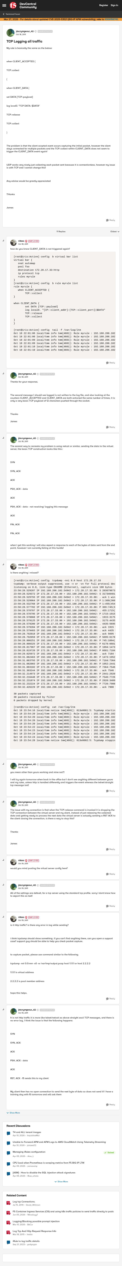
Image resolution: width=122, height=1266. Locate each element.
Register (103, 5)
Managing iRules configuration (29, 1152)
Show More (13, 1113)
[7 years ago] (18, 1205)
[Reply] (110, 220)
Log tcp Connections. (24, 1201)
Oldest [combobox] (115, 231)
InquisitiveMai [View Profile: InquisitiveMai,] (33, 1135)
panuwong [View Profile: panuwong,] (32, 1166)
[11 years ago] (18, 1234)
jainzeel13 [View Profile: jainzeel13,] (31, 1145)
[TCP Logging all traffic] (23, 244)
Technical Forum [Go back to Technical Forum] (11, 14)
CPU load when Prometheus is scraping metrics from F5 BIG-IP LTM (48, 1162)
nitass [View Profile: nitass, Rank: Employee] (21, 241)
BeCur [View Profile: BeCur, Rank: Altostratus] (30, 1224)
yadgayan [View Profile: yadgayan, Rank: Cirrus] (32, 1244)
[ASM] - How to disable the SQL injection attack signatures (44, 1172)
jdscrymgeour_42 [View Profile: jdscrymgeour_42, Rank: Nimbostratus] (25, 31)
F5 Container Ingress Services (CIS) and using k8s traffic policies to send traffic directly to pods (63, 1211)
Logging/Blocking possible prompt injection (36, 1221)
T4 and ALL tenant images (27, 1132)
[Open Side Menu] (4, 5)
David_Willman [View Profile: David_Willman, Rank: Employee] (33, 1205)
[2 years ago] (19, 1244)
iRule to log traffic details (26, 1241)
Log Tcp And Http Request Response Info (34, 1231)
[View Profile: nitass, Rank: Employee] (13, 242)
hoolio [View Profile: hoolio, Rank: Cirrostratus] (29, 1234)
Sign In (114, 5)
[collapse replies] (3, 241)
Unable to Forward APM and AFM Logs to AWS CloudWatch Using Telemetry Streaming (59, 1142)
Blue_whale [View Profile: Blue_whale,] (32, 1176)
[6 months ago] (19, 1215)
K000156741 (111, 19)
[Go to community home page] (23, 5)
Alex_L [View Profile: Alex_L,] (30, 1156)
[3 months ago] (19, 1135)
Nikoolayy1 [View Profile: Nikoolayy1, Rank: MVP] (32, 1215)
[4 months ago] (19, 1224)
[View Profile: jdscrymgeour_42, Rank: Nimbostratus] (10, 33)
